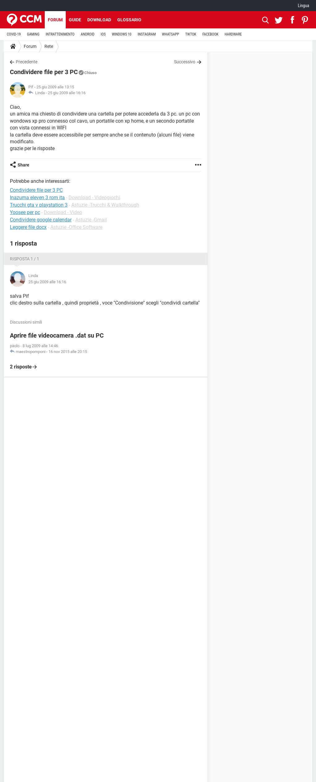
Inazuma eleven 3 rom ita (37, 197)
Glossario (129, 19)
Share (23, 164)
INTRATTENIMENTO (60, 34)
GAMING (33, 34)
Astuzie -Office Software (76, 227)
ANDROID (88, 34)
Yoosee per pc (25, 212)
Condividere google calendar (41, 220)
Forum (55, 19)
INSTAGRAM (147, 34)
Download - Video (63, 212)
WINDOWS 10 (121, 34)
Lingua (303, 5)
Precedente (26, 61)
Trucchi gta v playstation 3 (39, 205)
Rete (48, 46)
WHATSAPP (170, 34)
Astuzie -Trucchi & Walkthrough (105, 205)
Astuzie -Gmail (91, 220)
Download (99, 19)
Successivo (184, 61)
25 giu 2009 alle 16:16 (66, 92)
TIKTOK (190, 34)
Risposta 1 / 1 (24, 258)
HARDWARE (233, 34)
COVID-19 (14, 34)
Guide (75, 19)
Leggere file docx (28, 227)
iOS (103, 34)
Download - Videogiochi (94, 197)
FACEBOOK (210, 34)
